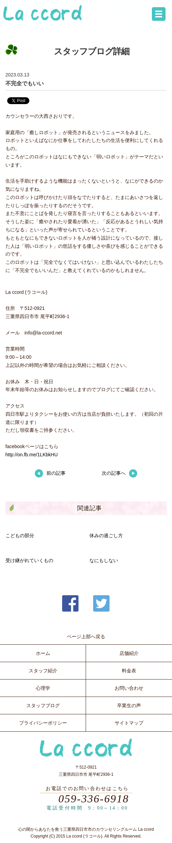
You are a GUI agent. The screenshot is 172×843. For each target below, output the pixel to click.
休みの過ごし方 (106, 535)
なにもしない (103, 560)
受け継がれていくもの (29, 560)
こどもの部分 (19, 535)
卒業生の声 (129, 705)
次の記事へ (119, 473)
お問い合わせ (129, 688)
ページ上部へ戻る (86, 636)
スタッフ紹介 (43, 670)
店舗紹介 (129, 653)
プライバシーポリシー (43, 723)
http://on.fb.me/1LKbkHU (31, 454)
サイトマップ (129, 723)
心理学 (43, 688)
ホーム (43, 653)
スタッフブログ (43, 705)
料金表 (129, 670)
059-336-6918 (93, 798)
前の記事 (50, 473)
